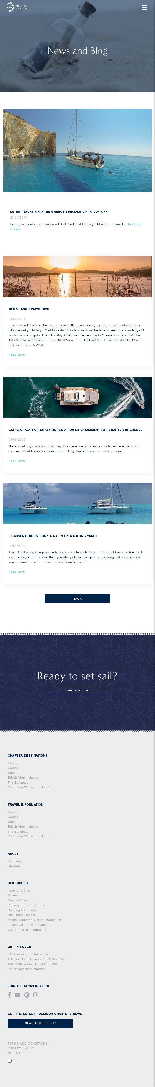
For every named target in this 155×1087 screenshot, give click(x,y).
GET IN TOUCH (77, 690)
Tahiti (11, 773)
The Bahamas (18, 783)
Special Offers (18, 900)
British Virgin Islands (23, 778)
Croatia (13, 768)
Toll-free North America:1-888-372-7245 (37, 959)
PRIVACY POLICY (21, 1048)
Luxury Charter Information (28, 925)
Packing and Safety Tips (26, 905)
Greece (13, 763)
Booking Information (23, 910)
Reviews (14, 866)
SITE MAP (15, 1053)
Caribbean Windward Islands (29, 787)
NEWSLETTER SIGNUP (40, 1023)
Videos (13, 895)
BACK (77, 598)
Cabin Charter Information (27, 930)
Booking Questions (22, 915)
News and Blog (19, 890)
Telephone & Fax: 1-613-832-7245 (33, 964)
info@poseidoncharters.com (28, 954)
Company (15, 861)
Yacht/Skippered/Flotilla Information (34, 920)
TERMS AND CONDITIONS (28, 1043)
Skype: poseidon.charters (27, 969)
